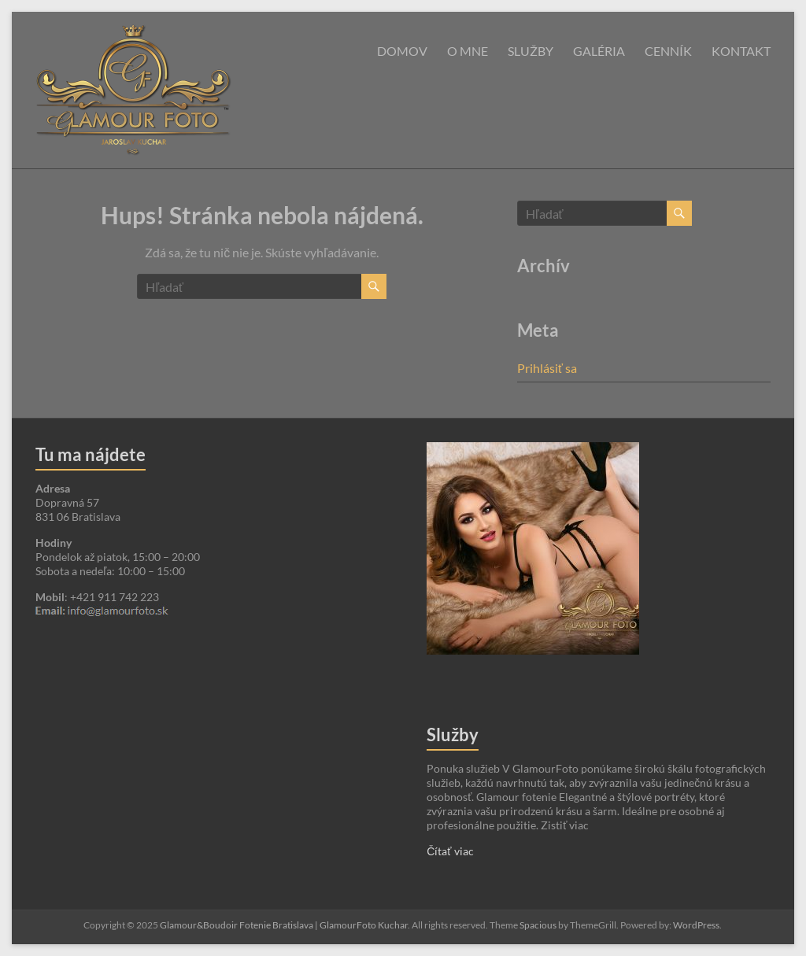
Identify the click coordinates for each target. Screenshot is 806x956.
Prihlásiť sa (547, 367)
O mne (467, 50)
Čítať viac (450, 851)
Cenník (668, 50)
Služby (530, 50)
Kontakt (741, 50)
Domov (402, 50)
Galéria (599, 50)
